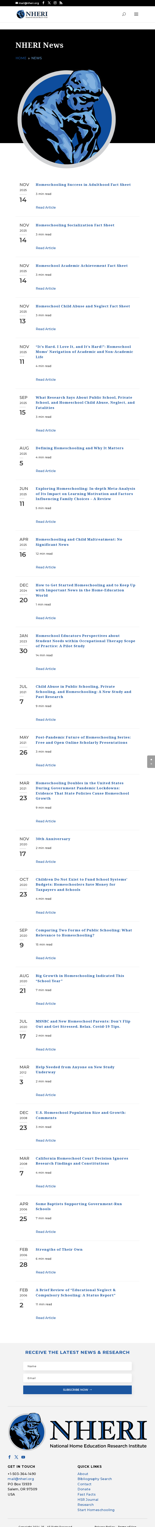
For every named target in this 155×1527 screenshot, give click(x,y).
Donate (84, 1485)
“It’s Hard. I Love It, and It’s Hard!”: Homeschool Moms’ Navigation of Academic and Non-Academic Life (84, 347)
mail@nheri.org (21, 1475)
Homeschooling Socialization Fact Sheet (75, 221)
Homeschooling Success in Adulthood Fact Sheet (83, 180)
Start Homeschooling (96, 1506)
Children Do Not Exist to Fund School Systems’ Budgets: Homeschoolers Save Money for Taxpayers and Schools (82, 880)
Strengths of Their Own (59, 1245)
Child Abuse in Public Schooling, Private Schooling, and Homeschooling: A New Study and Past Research (83, 687)
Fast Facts (87, 1491)
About (83, 1470)
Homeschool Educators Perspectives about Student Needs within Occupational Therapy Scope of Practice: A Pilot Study (85, 636)
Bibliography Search (95, 1475)
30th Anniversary (53, 835)
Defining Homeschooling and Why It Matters (80, 444)
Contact (85, 1480)
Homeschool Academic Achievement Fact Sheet (82, 261)
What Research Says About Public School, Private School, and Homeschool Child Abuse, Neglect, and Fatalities (85, 398)
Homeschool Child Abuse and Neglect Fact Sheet (83, 302)
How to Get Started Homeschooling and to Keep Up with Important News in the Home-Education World (85, 586)
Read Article (46, 204)
